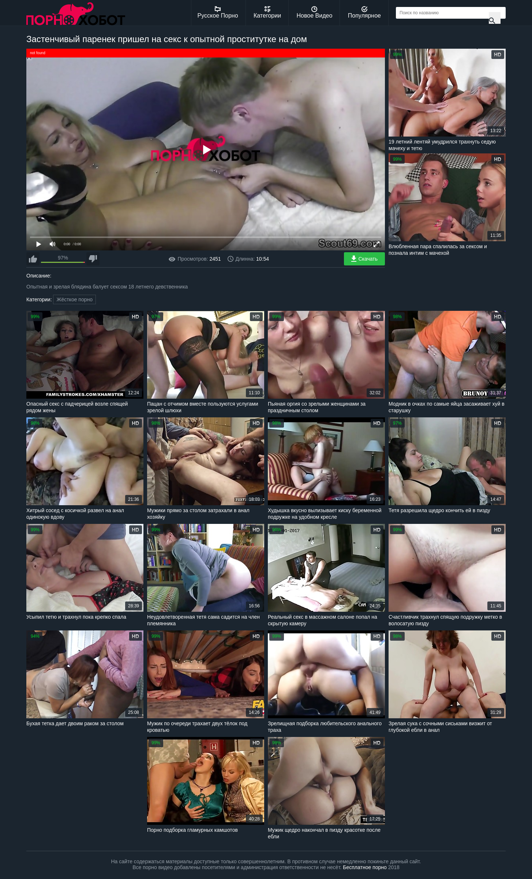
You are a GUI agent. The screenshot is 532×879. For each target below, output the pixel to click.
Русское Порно (218, 12)
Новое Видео (315, 12)
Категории (267, 12)
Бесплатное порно (364, 867)
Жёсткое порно (74, 299)
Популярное (364, 12)
